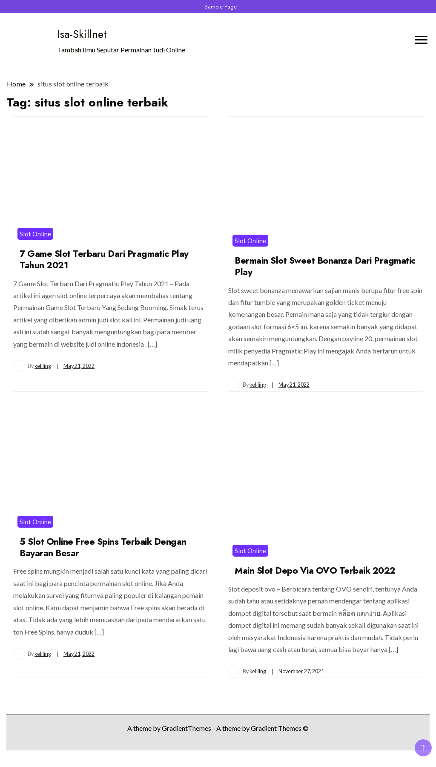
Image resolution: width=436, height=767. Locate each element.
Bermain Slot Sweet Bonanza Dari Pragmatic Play (325, 266)
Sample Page (220, 7)
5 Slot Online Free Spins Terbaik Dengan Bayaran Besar (103, 547)
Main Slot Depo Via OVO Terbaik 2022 (315, 570)
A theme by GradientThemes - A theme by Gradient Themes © (218, 728)
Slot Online (35, 234)
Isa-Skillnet (82, 34)
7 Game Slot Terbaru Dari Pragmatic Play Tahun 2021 (104, 259)
